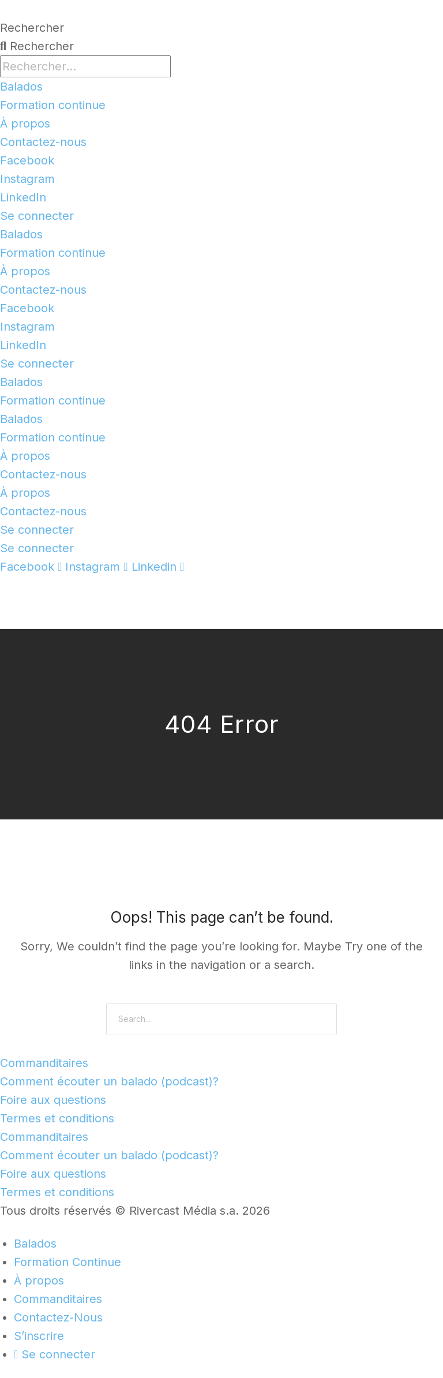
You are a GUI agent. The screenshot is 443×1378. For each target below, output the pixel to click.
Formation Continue (67, 1262)
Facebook (27, 160)
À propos (25, 123)
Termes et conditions (57, 1118)
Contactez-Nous (58, 1317)
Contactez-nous (43, 142)
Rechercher (32, 28)
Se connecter (37, 216)
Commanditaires (44, 1063)
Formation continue (53, 105)
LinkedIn (23, 197)
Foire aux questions (53, 1100)
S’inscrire (39, 1336)
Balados (21, 86)
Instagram (27, 179)
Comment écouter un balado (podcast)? (109, 1081)
